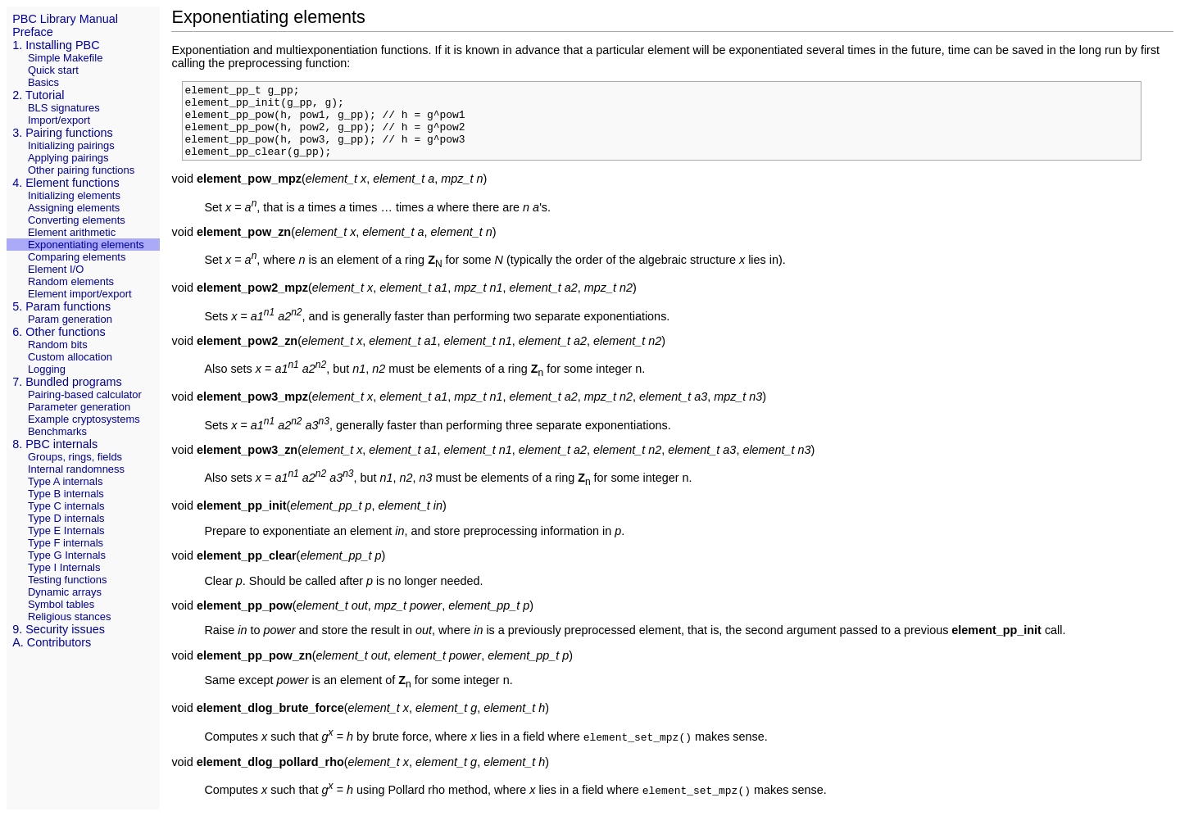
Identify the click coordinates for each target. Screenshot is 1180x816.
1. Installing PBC (55, 45)
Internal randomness (76, 469)
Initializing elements (74, 195)
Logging (47, 369)
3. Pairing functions (62, 132)
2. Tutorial (38, 95)
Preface (32, 32)
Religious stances (69, 616)
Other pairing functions (81, 170)
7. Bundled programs (67, 381)
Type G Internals (67, 555)
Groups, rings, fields (75, 457)
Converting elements (76, 220)
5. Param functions (61, 306)
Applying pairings (68, 158)
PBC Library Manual (65, 18)
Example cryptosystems (84, 419)
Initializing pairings (71, 145)
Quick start (53, 70)
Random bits (58, 344)
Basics (43, 82)
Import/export (59, 120)
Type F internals (65, 543)
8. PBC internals (55, 444)
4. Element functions (65, 182)
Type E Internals (66, 530)
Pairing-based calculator (85, 394)
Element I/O (56, 269)
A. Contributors (51, 642)
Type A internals (65, 481)
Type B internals (66, 493)
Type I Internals (64, 567)
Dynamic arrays (65, 592)
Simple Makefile (65, 58)
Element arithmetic (72, 232)
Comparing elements (77, 257)
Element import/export (80, 294)
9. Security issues (58, 629)
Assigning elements (74, 208)
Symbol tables (61, 604)
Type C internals (66, 506)
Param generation (70, 319)
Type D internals (66, 518)
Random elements (71, 281)
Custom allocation (70, 357)
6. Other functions (59, 331)
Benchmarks (57, 431)
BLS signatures (64, 108)
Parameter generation (79, 407)
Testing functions (67, 579)
